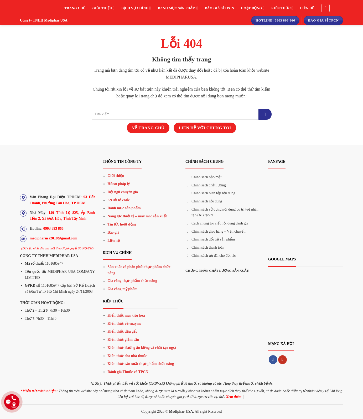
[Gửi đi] (265, 114)
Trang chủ (75, 8)
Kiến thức (282, 8)
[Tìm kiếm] (325, 8)
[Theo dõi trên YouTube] (282, 359)
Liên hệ (307, 8)
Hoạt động (252, 8)
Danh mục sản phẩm (178, 8)
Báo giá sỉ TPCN (219, 8)
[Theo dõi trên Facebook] (273, 359)
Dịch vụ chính (136, 8)
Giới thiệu (103, 8)
